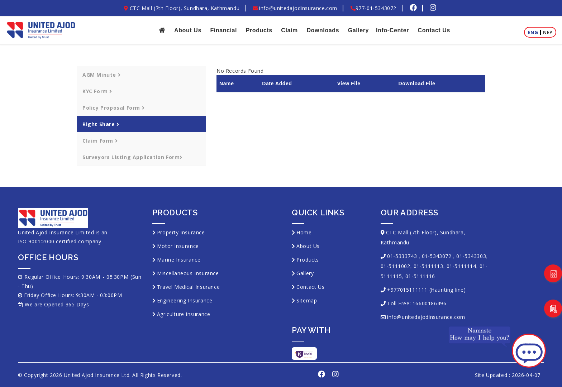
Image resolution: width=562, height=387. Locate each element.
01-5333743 (402, 256)
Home (303, 232)
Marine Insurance (179, 259)
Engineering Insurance (185, 300)
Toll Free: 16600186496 (416, 303)
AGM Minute (101, 74)
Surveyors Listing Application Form (132, 157)
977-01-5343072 (373, 8)
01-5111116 (420, 276)
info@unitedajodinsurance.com (295, 8)
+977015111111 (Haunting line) (426, 289)
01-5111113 (428, 266)
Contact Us (434, 30)
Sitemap (306, 300)
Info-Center (392, 30)
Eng (533, 32)
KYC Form (97, 91)
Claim (289, 30)
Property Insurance (181, 232)
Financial (223, 30)
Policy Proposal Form (113, 107)
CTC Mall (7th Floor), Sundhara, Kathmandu (181, 8)
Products (259, 30)
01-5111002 (395, 266)
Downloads (322, 30)
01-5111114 (461, 266)
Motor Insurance (178, 246)
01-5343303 (471, 256)
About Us (187, 30)
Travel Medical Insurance (188, 286)
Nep (548, 32)
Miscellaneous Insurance (188, 273)
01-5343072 (437, 256)
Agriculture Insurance (183, 314)
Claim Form (100, 140)
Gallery (358, 30)
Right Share (100, 124)
